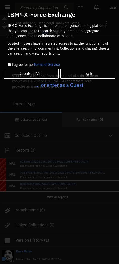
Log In (88, 73)
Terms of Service (47, 64)
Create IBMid (31, 73)
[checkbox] (9, 64)
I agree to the (36, 64)
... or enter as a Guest (59, 85)
